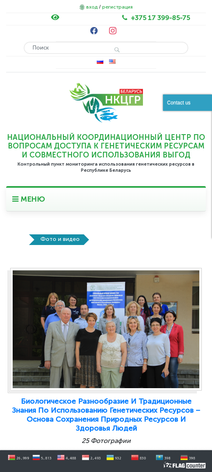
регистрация (117, 7)
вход (92, 7)
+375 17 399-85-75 (160, 18)
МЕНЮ (28, 199)
